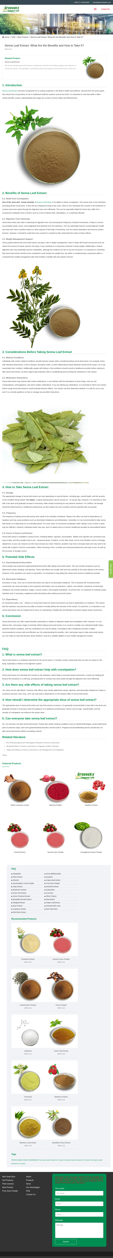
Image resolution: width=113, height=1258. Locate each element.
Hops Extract (16, 886)
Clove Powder (61, 1005)
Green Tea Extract (18, 893)
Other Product (50, 896)
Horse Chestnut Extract (20, 896)
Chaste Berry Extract (28, 1005)
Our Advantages (33, 1187)
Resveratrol (50, 899)
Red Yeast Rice (51, 909)
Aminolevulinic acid (52, 906)
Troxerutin (28, 1097)
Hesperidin (16, 874)
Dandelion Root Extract (61, 1143)
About (28, 1177)
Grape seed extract (52, 880)
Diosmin (15, 880)
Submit (66, 1242)
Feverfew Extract (28, 959)
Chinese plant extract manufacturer (25, 1160)
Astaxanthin (50, 890)
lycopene (49, 877)
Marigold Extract (18, 903)
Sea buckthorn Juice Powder (22, 883)
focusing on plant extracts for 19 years (52, 1160)
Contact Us (30, 1194)
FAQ (13, 37)
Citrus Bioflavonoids (53, 874)
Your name (59, 1188)
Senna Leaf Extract (9, 91)
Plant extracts (8, 1184)
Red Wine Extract (18, 912)
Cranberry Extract (18, 909)
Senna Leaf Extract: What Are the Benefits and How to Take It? (56, 37)
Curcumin (49, 893)
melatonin (28, 1051)
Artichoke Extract (52, 886)
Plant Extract (16, 877)
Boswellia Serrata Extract (21, 899)
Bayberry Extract (61, 1097)
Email (57, 1199)
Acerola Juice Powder (61, 959)
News (28, 1184)
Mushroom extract (18, 890)
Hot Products (7, 1180)
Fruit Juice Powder (52, 883)
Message (59, 1220)
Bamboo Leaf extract (28, 1143)
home (7, 37)
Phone (58, 1210)
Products (30, 1180)
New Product (22, 37)
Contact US (105, 9)
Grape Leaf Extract (52, 903)
